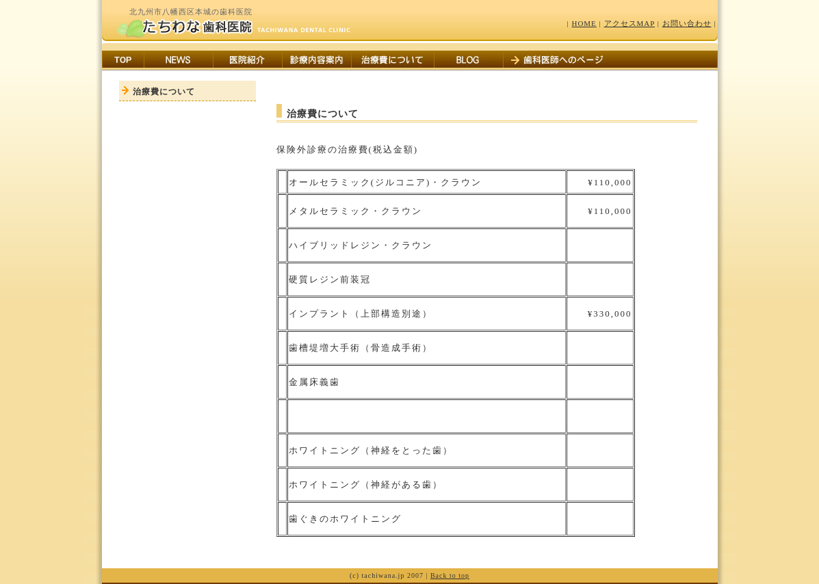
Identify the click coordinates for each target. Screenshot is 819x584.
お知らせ (178, 60)
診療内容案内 (317, 60)
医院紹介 (247, 60)
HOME (583, 23)
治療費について (393, 60)
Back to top (449, 575)
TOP (123, 60)
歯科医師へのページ (558, 60)
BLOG (468, 60)
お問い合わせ (687, 23)
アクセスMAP (629, 23)
